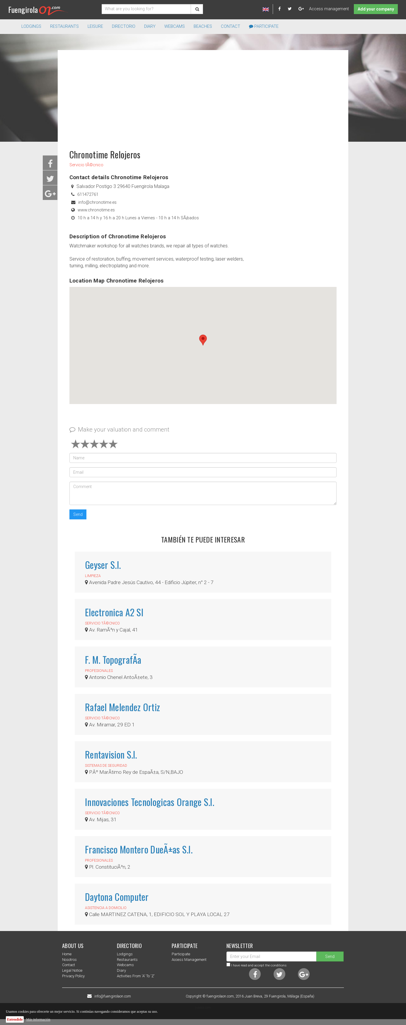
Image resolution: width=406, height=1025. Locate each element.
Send (78, 514)
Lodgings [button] (31, 26)
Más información (38, 1019)
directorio (123, 26)
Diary (150, 26)
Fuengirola (38, 9)
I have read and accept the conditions (258, 965)
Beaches (203, 26)
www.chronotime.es (96, 210)
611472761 (87, 194)
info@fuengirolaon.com (112, 996)
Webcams (174, 26)
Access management (329, 8)
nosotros (69, 959)
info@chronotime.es (97, 202)
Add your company (376, 9)
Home (66, 954)
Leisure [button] (95, 26)
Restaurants (127, 959)
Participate (264, 26)
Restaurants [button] (64, 26)
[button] (203, 340)
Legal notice (72, 970)
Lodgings (125, 954)
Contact (230, 26)
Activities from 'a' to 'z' (136, 976)
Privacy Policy (73, 976)
